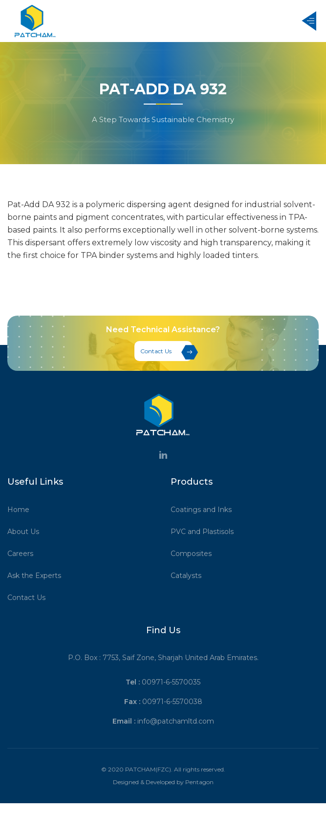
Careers (23, 553)
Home (21, 509)
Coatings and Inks (205, 509)
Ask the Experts (37, 575)
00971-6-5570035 (171, 682)
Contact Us (166, 352)
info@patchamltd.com (175, 721)
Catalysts (189, 575)
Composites (194, 553)
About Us (26, 531)
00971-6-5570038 (172, 701)
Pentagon (199, 782)
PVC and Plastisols (205, 531)
